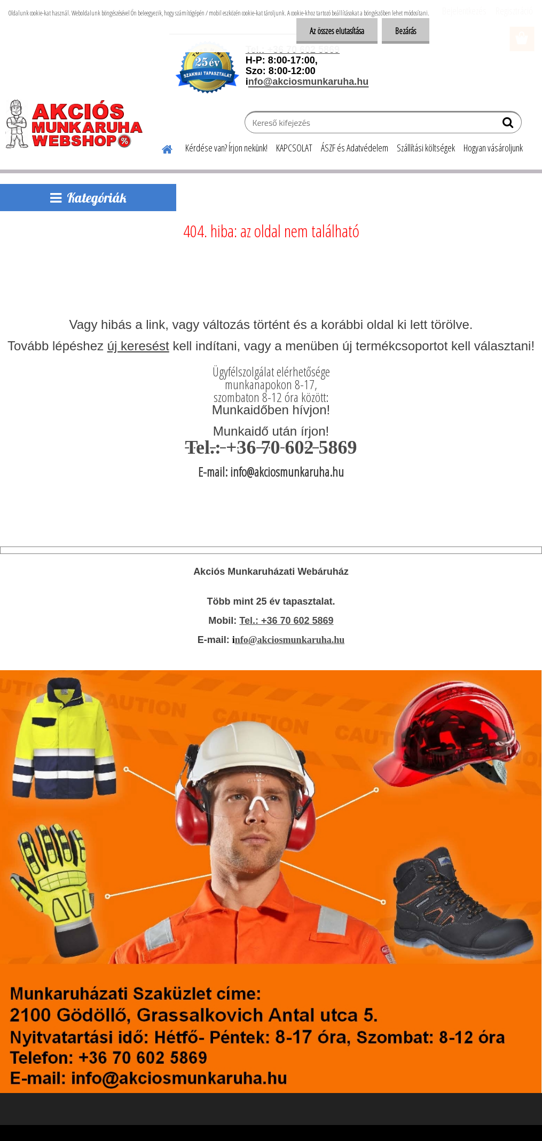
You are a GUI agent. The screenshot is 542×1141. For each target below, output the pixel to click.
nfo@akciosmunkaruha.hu (289, 639)
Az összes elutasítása (337, 31)
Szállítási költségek (426, 147)
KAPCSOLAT (294, 147)
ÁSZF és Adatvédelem (354, 147)
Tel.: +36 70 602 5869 (286, 620)
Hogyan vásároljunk (493, 147)
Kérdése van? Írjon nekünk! (226, 147)
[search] (509, 125)
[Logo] (78, 123)
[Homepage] (161, 147)
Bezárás (405, 31)
